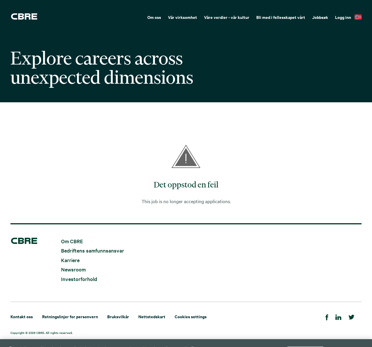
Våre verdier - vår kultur (226, 17)
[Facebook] (327, 316)
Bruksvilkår (118, 316)
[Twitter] (351, 316)
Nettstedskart (151, 316)
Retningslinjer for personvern (70, 316)
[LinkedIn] (338, 316)
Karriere (70, 259)
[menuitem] (154, 16)
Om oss (154, 17)
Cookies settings (191, 316)
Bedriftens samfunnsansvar (92, 250)
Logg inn (343, 17)
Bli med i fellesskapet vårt (280, 17)
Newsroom (73, 269)
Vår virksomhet (182, 17)
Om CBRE (72, 240)
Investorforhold (79, 278)
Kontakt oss (21, 316)
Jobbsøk (320, 17)
